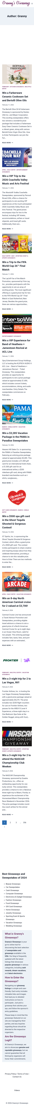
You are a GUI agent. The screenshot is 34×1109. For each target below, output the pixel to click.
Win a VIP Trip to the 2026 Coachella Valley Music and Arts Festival (15, 180)
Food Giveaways (12, 903)
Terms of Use (22, 1074)
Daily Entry (11, 170)
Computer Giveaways (14, 894)
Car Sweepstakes (13, 887)
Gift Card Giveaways (9, 510)
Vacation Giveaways (24, 594)
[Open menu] (32, 3)
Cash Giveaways (12, 890)
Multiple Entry (15, 672)
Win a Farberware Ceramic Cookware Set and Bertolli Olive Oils (15, 96)
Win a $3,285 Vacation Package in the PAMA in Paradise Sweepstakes (15, 437)
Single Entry (12, 427)
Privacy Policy (10, 1074)
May (13, 256)
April (4, 170)
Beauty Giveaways (13, 884)
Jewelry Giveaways (13, 913)
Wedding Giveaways (14, 926)
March (4, 427)
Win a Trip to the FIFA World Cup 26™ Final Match (14, 266)
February (5, 86)
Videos (17, 1090)
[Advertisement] (17, 45)
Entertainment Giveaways (11, 336)
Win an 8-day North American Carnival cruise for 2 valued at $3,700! (16, 602)
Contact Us (17, 1077)
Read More (7, 143)
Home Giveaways (13, 910)
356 (24, 822)
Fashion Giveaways (13, 900)
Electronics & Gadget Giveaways (19, 897)
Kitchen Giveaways (17, 86)
